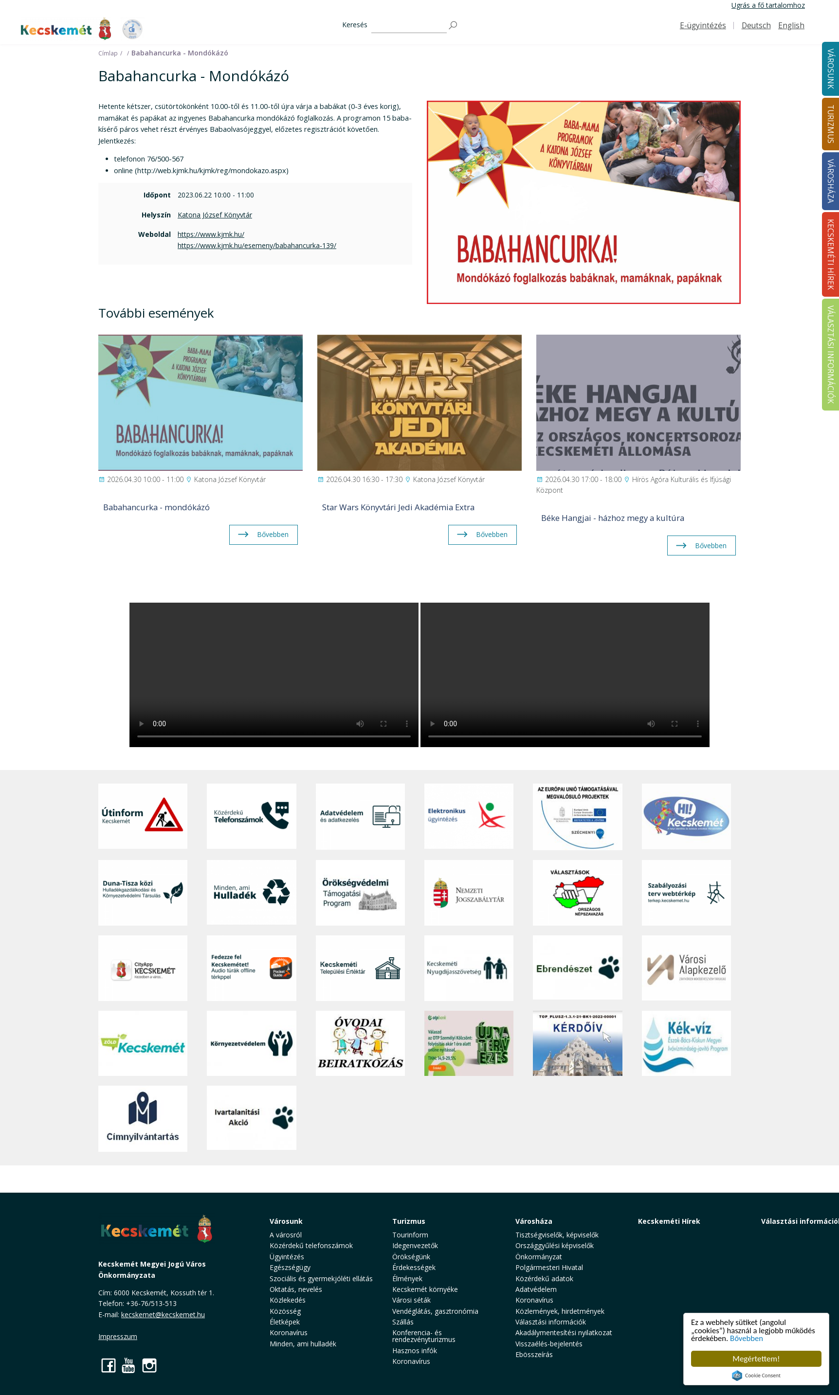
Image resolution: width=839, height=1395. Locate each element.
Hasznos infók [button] (414, 1350)
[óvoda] (360, 1043)
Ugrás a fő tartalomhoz (768, 5)
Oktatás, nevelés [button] (296, 1289)
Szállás (403, 1321)
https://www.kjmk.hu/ (211, 234)
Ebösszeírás (534, 1354)
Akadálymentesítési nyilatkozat (563, 1332)
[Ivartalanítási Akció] (251, 1119)
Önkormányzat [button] (538, 1256)
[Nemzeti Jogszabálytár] (468, 893)
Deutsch (756, 25)
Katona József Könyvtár (215, 214)
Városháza (533, 1221)
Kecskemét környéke (425, 1289)
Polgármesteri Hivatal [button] (549, 1267)
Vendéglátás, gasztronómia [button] (435, 1311)
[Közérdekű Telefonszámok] (251, 817)
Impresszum (117, 1336)
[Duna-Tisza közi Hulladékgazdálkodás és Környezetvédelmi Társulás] (142, 893)
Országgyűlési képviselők (554, 1245)
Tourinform (410, 1234)
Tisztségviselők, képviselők (557, 1234)
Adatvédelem (536, 1289)
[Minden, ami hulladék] (251, 893)
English (791, 25)
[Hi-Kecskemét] (686, 817)
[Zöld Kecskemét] (142, 1043)
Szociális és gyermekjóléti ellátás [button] (321, 1278)
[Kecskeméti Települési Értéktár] (360, 968)
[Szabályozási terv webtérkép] (686, 893)
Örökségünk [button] (411, 1256)
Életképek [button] (285, 1321)
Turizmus (408, 1221)
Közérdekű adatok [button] (544, 1278)
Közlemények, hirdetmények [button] (559, 1311)
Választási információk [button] (550, 1321)
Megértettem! (756, 1359)
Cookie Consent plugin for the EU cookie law (756, 1375)
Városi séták (411, 1300)
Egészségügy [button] (290, 1267)
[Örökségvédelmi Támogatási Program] (360, 893)
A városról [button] (286, 1234)
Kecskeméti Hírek (669, 1221)
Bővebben (748, 1338)
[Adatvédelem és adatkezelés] (360, 817)
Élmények (407, 1278)
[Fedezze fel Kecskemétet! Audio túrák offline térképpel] (251, 968)
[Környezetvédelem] (251, 1043)
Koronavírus (289, 1332)
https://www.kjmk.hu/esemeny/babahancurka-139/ (257, 245)
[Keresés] (409, 25)
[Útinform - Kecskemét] (142, 817)
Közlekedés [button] (288, 1300)
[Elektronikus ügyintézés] (468, 817)
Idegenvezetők (415, 1245)
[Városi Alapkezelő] (686, 968)
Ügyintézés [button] (287, 1256)
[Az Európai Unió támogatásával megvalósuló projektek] (577, 817)
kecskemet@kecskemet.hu (163, 1314)
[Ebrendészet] (577, 968)
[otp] (468, 1043)
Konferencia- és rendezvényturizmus (424, 1336)
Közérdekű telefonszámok (311, 1245)
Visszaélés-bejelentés (549, 1343)
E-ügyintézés (703, 25)
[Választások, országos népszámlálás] (577, 893)
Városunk (286, 1221)
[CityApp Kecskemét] (142, 968)
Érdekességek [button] (414, 1267)
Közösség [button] (285, 1311)
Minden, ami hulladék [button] (303, 1343)
